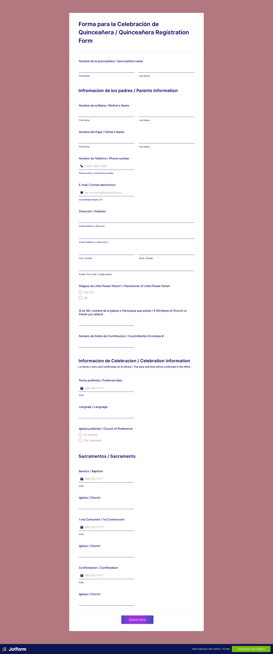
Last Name (144, 76)
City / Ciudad (85, 258)
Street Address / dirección (92, 226)
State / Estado (146, 258)
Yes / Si (88, 292)
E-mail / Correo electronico (97, 185)
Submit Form (137, 619)
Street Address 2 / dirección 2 (93, 242)
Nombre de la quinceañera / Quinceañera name (111, 61)
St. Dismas (90, 434)
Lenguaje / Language (93, 407)
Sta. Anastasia (93, 440)
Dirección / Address (92, 211)
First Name (84, 76)
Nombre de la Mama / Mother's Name (104, 105)
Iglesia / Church (89, 497)
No (85, 297)
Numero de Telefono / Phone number (104, 158)
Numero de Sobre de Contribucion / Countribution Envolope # (121, 336)
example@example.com (91, 199)
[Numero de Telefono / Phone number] (106, 166)
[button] (130, 388)
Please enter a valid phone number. (96, 173)
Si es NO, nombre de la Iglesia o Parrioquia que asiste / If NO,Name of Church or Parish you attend (133, 312)
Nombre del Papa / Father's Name (101, 132)
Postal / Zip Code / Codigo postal (95, 274)
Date (81, 395)
